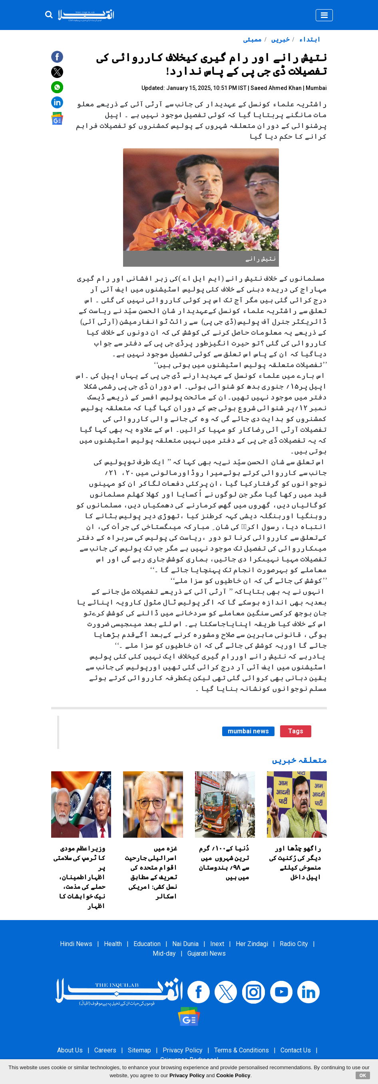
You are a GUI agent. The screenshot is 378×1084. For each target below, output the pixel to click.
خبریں (279, 39)
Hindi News (76, 944)
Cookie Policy (233, 1075)
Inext (217, 944)
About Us (70, 1050)
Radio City (294, 944)
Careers (105, 1050)
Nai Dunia (185, 944)
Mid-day (164, 953)
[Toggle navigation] (324, 15)
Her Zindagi (252, 944)
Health (113, 944)
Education (147, 944)
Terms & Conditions (241, 1050)
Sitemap (139, 1050)
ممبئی (252, 39)
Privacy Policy (183, 1050)
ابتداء (308, 39)
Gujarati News (206, 953)
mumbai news (248, 731)
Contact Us (296, 1050)
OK (363, 1075)
